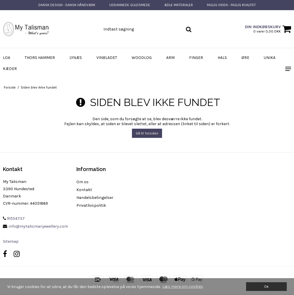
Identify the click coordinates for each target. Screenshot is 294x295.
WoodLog (142, 57)
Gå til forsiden (147, 133)
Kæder (10, 68)
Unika (269, 57)
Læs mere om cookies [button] (182, 286)
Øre (245, 57)
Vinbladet (106, 57)
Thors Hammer (40, 57)
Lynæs (75, 57)
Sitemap (11, 241)
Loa (6, 57)
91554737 (14, 218)
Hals (222, 57)
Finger (196, 57)
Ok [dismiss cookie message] (266, 286)
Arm (170, 57)
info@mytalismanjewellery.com (38, 226)
